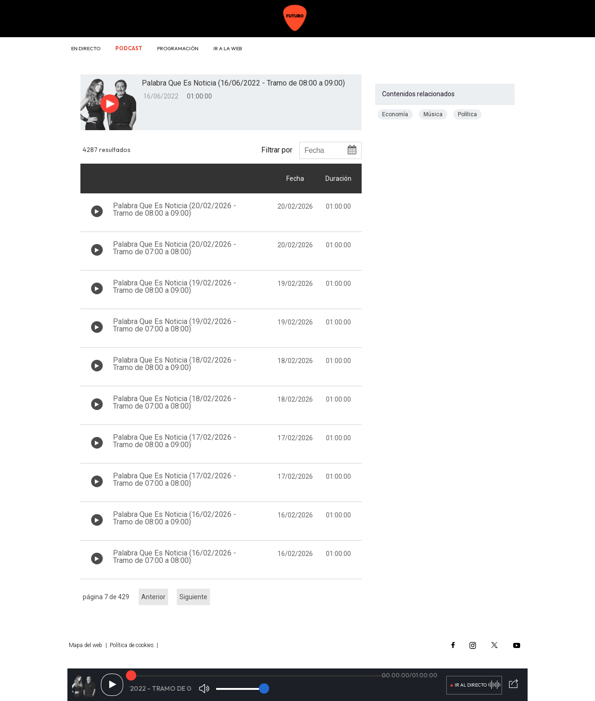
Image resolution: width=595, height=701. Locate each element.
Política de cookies (132, 645)
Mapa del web (85, 645)
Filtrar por (276, 149)
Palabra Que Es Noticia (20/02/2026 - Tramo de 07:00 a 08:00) (174, 248)
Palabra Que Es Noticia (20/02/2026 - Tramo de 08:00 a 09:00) (174, 209)
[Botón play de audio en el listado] (97, 211)
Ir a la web (227, 48)
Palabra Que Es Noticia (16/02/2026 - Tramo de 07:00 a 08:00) (174, 557)
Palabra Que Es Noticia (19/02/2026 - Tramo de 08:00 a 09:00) (174, 286)
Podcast (128, 48)
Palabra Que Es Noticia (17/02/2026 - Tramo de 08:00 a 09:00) (174, 441)
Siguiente (193, 597)
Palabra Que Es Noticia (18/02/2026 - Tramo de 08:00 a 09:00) (174, 364)
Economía (395, 114)
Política (467, 114)
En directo (85, 48)
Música (433, 114)
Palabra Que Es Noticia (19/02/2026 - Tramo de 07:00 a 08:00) (174, 325)
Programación (177, 48)
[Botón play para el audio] (109, 103)
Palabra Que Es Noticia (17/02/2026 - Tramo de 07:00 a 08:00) (174, 479)
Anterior (153, 597)
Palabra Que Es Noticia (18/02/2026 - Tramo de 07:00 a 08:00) (174, 402)
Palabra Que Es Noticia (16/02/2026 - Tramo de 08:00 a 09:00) (174, 518)
